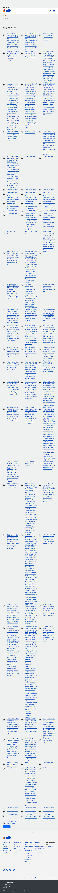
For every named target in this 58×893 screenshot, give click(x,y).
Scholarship (38, 852)
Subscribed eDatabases (28, 854)
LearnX (15, 852)
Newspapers (7, 850)
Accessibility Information (48, 877)
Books (5, 845)
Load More (7, 826)
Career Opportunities (39, 845)
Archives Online (28, 847)
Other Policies (6, 888)
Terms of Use (6, 886)
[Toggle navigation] (54, 11)
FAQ (39, 877)
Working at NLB (39, 849)
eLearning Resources (17, 845)
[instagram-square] (11, 870)
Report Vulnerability (9, 882)
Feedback (33, 877)
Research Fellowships (27, 862)
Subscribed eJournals (27, 858)
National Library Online (28, 851)
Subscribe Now (50, 846)
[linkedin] (4, 870)
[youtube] (14, 870)
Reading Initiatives (6, 853)
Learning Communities (17, 849)
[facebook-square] (7, 870)
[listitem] (6, 842)
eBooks (5, 846)
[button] (51, 11)
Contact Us (25, 877)
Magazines (6, 848)
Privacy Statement (8, 884)
